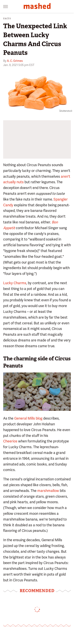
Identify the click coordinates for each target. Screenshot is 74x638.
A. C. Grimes (15, 61)
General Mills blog (28, 418)
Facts (7, 18)
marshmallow (48, 490)
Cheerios (10, 441)
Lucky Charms (14, 283)
